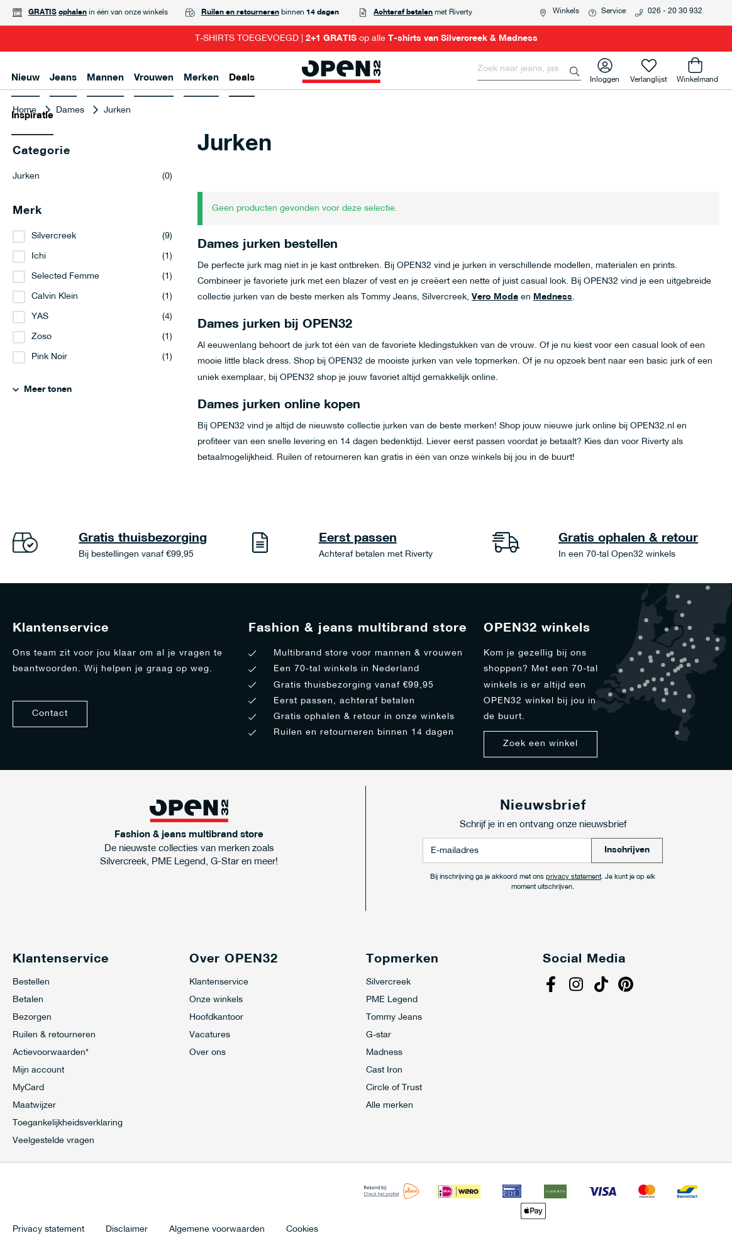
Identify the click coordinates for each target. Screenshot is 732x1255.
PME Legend (392, 1000)
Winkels (566, 11)
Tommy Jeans (394, 1017)
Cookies (302, 1230)
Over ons (207, 1052)
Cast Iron (384, 1070)
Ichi (38, 256)
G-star (378, 1035)
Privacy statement (48, 1230)
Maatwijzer (34, 1105)
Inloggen (604, 77)
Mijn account (38, 1070)
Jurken (92, 176)
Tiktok (602, 985)
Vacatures (209, 1035)
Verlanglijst (648, 77)
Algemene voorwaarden (217, 1230)
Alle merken (389, 1105)
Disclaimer (127, 1230)
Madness (552, 297)
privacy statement (573, 877)
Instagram (577, 985)
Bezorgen (32, 1017)
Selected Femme (65, 276)
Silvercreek (53, 236)
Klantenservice (218, 982)
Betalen (28, 1000)
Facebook (552, 985)
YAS (39, 316)
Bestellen (31, 982)
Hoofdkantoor (216, 1017)
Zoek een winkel (540, 744)
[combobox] (529, 69)
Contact (50, 713)
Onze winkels (216, 1000)
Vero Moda (495, 297)
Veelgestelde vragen (53, 1141)
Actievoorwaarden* (51, 1052)
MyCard (28, 1088)
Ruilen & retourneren (54, 1035)
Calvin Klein (54, 296)
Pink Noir (49, 357)
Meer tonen (48, 389)
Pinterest (627, 985)
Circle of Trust (394, 1088)
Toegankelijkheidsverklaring (68, 1123)
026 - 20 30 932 (675, 11)
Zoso (41, 337)
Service (613, 11)
